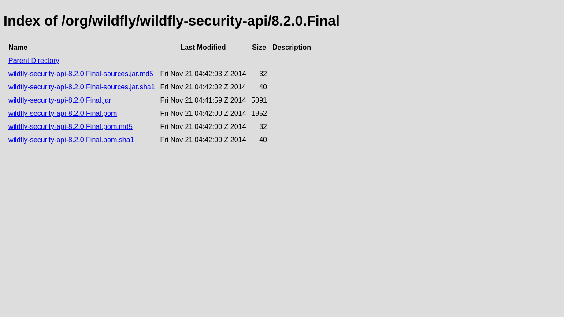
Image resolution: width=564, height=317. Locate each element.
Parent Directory (33, 60)
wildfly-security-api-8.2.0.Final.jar (59, 100)
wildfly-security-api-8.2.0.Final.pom (62, 113)
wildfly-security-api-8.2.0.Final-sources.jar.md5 (80, 73)
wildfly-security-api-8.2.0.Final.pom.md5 (70, 126)
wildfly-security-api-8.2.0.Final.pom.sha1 (71, 140)
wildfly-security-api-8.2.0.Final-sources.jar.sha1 (81, 87)
